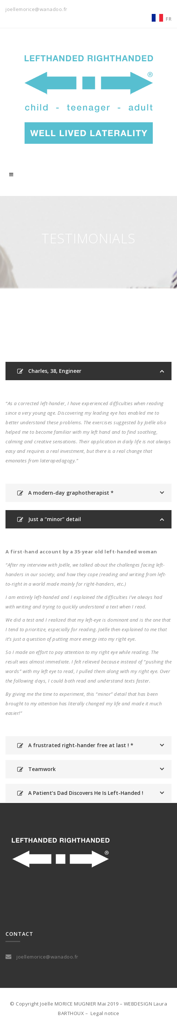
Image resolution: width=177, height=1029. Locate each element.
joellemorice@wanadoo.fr (36, 9)
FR (169, 18)
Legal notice (105, 1013)
